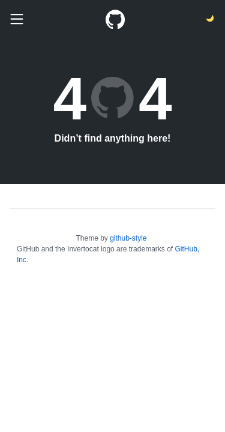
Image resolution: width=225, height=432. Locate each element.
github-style (128, 238)
